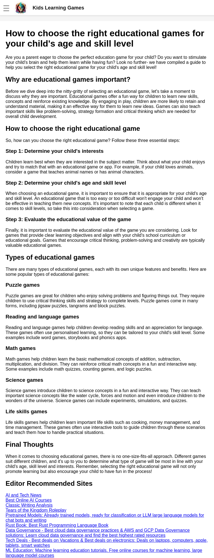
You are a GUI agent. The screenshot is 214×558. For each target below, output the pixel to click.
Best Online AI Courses (29, 500)
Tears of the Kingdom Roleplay (36, 510)
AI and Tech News (24, 495)
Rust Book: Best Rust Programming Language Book (57, 525)
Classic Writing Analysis (29, 505)
